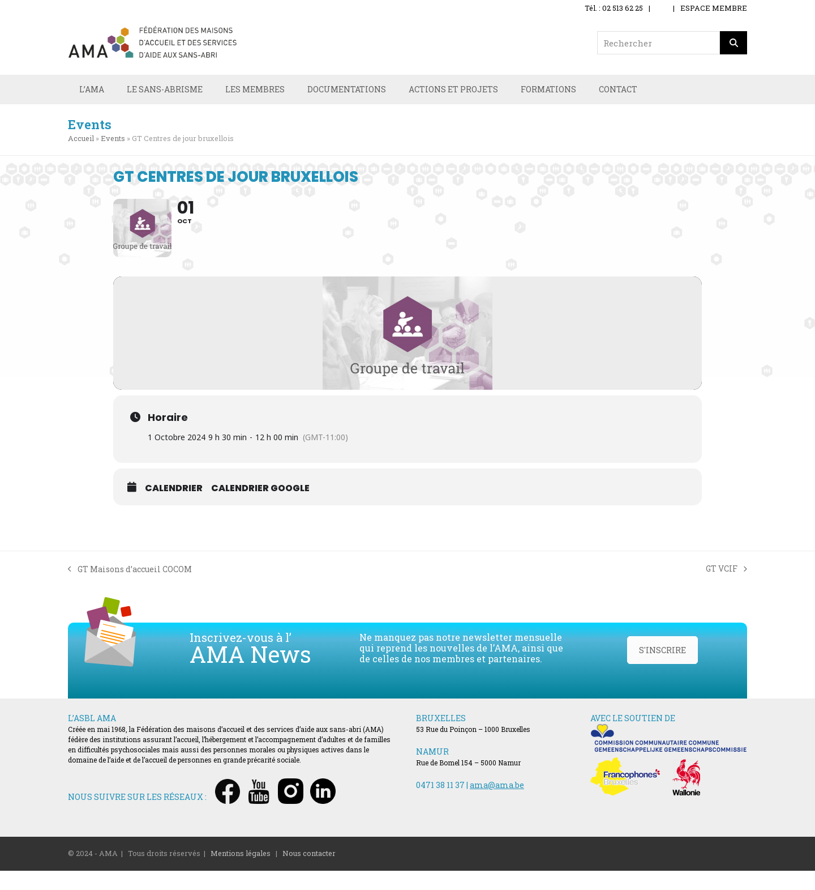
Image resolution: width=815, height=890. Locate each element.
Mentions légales (241, 872)
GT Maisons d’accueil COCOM (130, 588)
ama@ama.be (497, 804)
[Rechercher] (733, 42)
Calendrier (174, 507)
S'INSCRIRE (662, 669)
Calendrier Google (260, 507)
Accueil (81, 140)
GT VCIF (726, 588)
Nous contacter (309, 872)
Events (113, 140)
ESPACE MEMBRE (713, 8)
